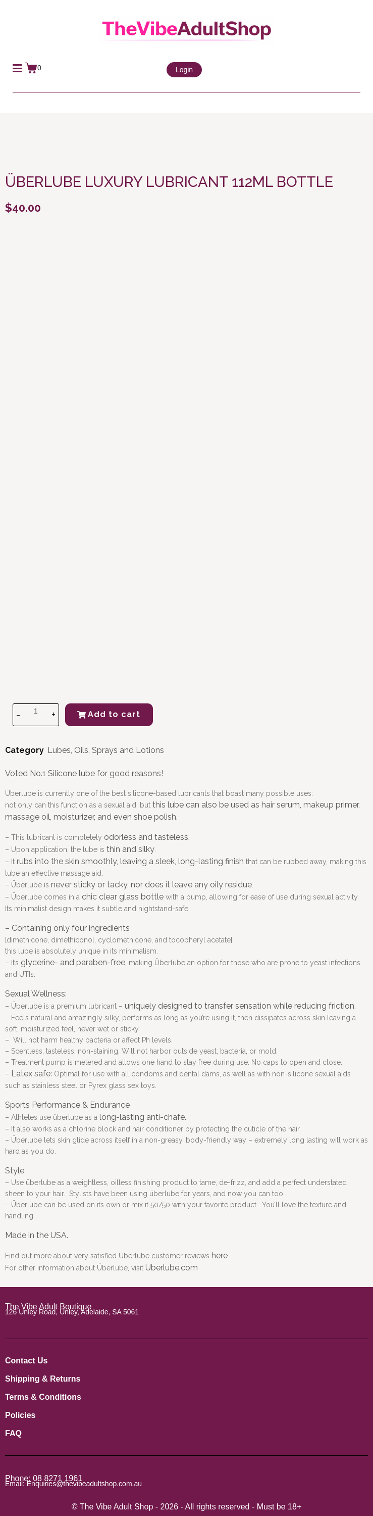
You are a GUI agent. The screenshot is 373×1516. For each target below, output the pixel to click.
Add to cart (109, 714)
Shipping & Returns (42, 1379)
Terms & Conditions (43, 1397)
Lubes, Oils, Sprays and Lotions (105, 750)
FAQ (13, 1433)
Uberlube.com (171, 1267)
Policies (20, 1415)
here (219, 1255)
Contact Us (26, 1360)
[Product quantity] (35, 711)
